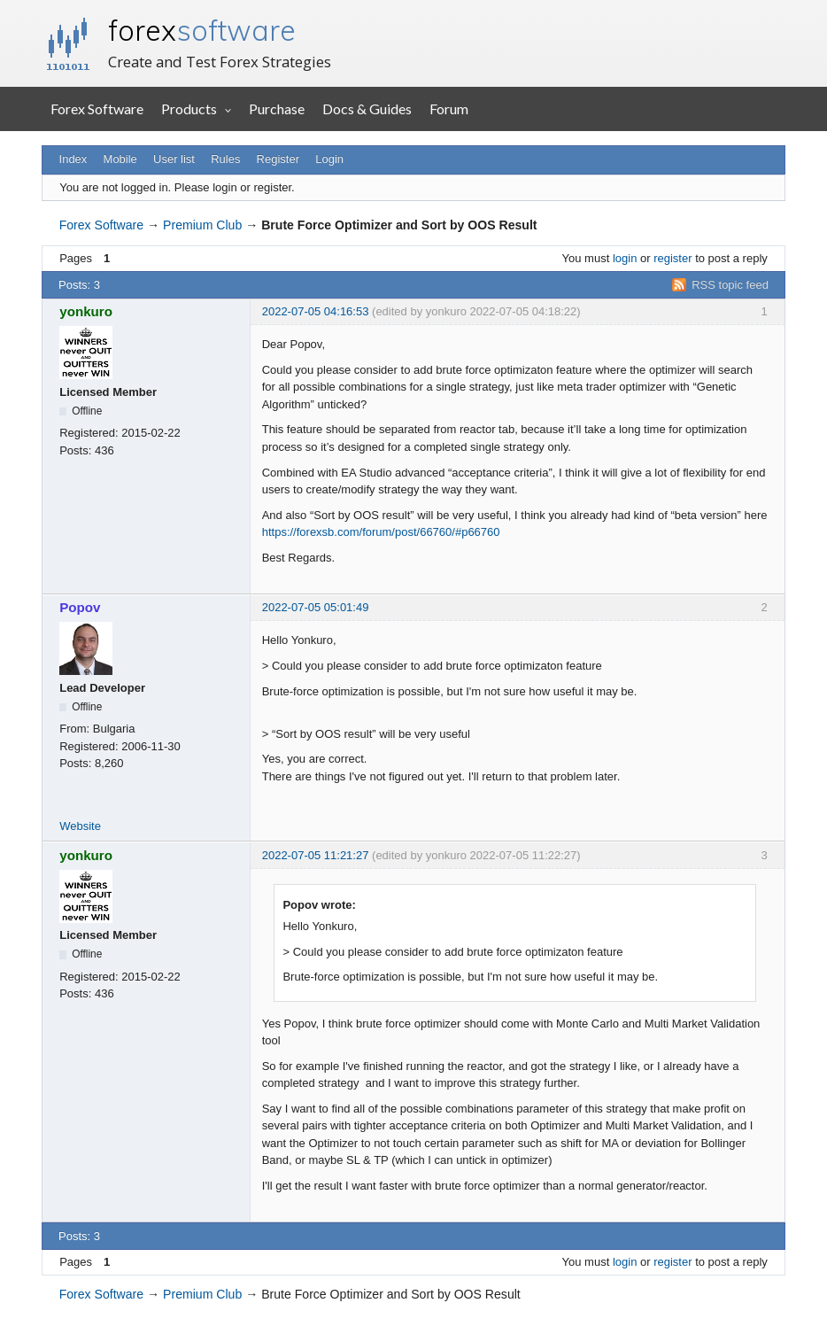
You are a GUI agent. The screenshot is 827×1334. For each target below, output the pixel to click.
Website (80, 826)
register (672, 258)
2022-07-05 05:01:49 (315, 607)
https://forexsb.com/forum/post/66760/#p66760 (381, 532)
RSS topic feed (730, 284)
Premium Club (202, 225)
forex (202, 30)
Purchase (277, 108)
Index (73, 159)
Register (278, 159)
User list (174, 159)
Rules (225, 159)
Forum (448, 108)
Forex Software (96, 108)
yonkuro (85, 311)
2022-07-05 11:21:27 (315, 855)
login (625, 258)
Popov (79, 607)
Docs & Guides (367, 108)
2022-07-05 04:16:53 (315, 311)
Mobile (120, 159)
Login (329, 159)
